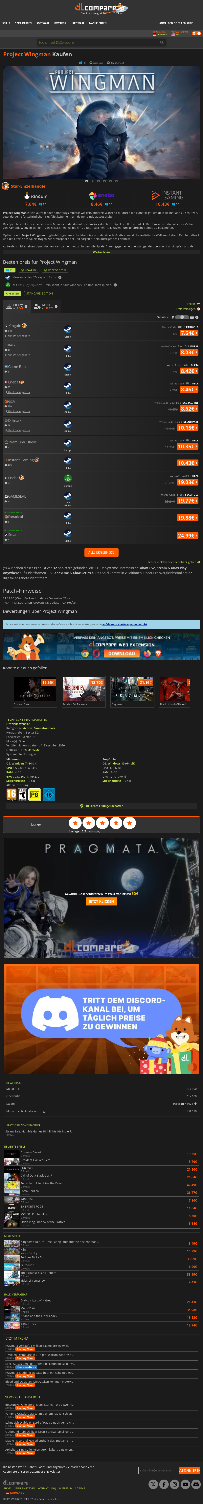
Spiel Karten (23, 23)
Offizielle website (18, 724)
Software (43, 23)
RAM (9, 772)
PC (9, 270)
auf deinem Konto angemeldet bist (124, 624)
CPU (9, 768)
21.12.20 (33, 750)
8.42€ (189, 371)
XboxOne (29, 270)
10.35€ (187, 446)
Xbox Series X (55, 270)
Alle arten (12, 293)
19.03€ (187, 482)
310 (8, 406)
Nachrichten (98, 23)
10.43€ (187, 463)
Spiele (6, 23)
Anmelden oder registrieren (178, 23)
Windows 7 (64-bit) (24, 763)
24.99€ (187, 535)
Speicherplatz (15, 781)
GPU (9, 776)
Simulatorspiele (44, 728)
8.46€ (189, 389)
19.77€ (187, 500)
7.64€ (189, 333)
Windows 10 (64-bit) (121, 763)
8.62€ (189, 408)
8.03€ (189, 352)
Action (27, 728)
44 (7, 349)
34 (7, 501)
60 (7, 387)
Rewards (60, 23)
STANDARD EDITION (39, 293)
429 (8, 464)
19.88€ (187, 517)
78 (7, 425)
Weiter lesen (101, 252)
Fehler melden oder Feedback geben (174, 562)
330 (8, 330)
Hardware (77, 23)
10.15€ (187, 427)
